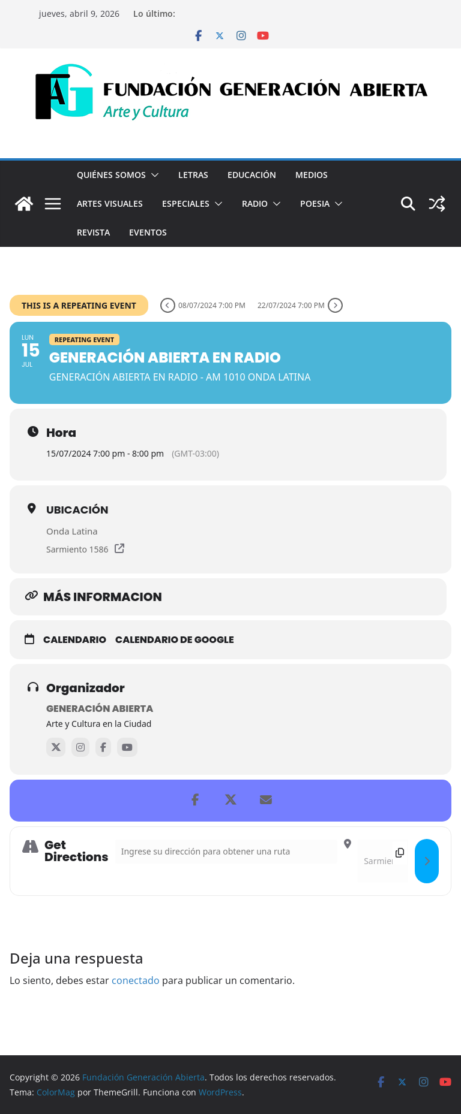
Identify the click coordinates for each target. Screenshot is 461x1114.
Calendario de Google (174, 640)
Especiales (185, 203)
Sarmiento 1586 (77, 549)
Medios (311, 174)
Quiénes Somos (111, 174)
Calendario (74, 640)
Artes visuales (110, 203)
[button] (152, 175)
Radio (255, 203)
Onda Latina (72, 531)
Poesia (315, 203)
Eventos (148, 232)
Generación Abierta (99, 709)
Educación (251, 174)
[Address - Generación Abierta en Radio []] (227, 851)
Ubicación (77, 509)
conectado (136, 980)
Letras (193, 174)
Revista (93, 232)
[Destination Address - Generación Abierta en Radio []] (383, 861)
